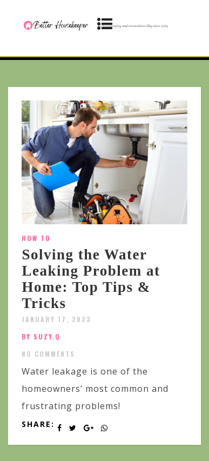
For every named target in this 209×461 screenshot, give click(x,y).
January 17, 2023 (56, 319)
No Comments (48, 353)
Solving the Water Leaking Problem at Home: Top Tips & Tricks (91, 278)
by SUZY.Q (41, 336)
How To (36, 238)
